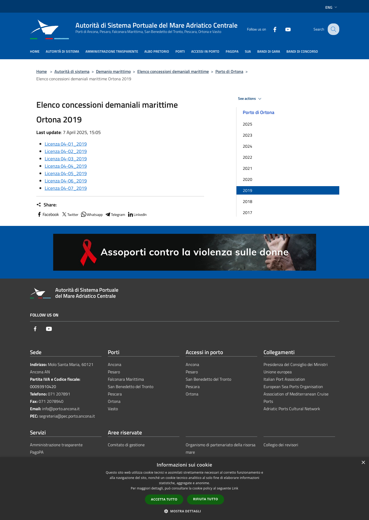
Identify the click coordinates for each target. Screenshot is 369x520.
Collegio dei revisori (281, 445)
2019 (247, 190)
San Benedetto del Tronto (130, 386)
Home (41, 71)
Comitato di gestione (126, 445)
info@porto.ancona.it (61, 408)
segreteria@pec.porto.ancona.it (67, 416)
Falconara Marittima (126, 379)
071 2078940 (51, 401)
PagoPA (37, 452)
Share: (46, 205)
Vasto (113, 408)
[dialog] (184, 488)
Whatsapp (91, 214)
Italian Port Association (284, 379)
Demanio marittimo (113, 71)
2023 (247, 135)
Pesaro (114, 372)
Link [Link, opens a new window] (235, 488)
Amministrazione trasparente (56, 445)
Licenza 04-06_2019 (66, 180)
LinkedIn (137, 214)
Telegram (115, 214)
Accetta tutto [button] (164, 499)
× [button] (363, 463)
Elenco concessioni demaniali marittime (173, 71)
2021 (247, 168)
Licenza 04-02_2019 (66, 151)
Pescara (115, 394)
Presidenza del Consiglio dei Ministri (296, 364)
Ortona (114, 401)
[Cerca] (333, 29)
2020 (247, 179)
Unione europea (278, 372)
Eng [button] (331, 7)
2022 (247, 157)
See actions (250, 99)
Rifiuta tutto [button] (205, 499)
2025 (247, 124)
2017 (247, 212)
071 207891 (59, 394)
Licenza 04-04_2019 (66, 166)
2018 (247, 201)
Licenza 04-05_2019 (66, 173)
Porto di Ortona (229, 71)
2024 (247, 146)
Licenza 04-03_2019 (66, 158)
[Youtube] (284, 29)
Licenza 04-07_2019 (66, 188)
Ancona (114, 364)
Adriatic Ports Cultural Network (292, 408)
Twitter (69, 214)
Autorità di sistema (71, 71)
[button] (184, 511)
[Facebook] (271, 29)
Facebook (47, 214)
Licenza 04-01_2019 (66, 143)
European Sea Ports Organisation (293, 386)
